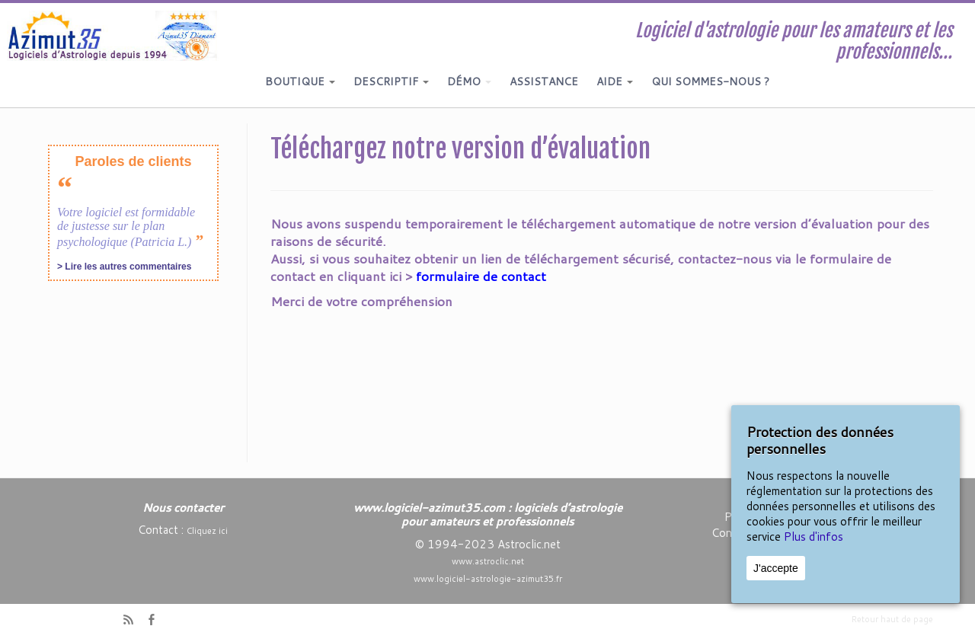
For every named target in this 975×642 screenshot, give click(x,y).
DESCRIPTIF (391, 81)
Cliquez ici (207, 531)
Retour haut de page (892, 619)
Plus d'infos (813, 537)
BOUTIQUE (300, 81)
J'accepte (775, 568)
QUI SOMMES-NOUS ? (710, 81)
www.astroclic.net (488, 561)
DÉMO (469, 81)
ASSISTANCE (544, 81)
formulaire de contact (481, 276)
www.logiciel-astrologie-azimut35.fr (488, 579)
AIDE (614, 81)
